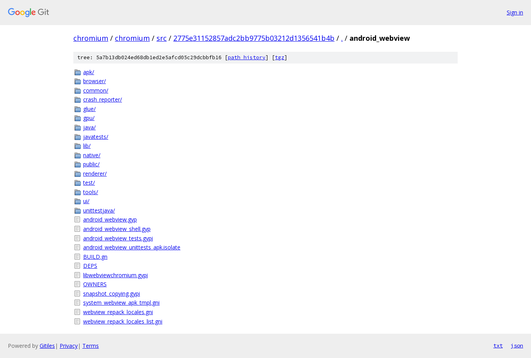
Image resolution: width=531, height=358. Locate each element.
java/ (89, 127)
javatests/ (95, 136)
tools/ (90, 192)
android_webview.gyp (110, 219)
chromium (90, 38)
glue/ (89, 109)
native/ (91, 155)
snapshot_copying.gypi (111, 293)
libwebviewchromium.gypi (115, 275)
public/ (91, 164)
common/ (95, 90)
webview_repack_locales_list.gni (122, 321)
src (161, 38)
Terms (90, 345)
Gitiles (47, 345)
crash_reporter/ (102, 99)
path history (247, 57)
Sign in (515, 12)
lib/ (87, 145)
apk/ (88, 72)
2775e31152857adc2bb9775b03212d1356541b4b (254, 38)
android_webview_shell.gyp (117, 229)
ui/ (86, 201)
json (517, 345)
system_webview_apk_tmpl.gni (121, 302)
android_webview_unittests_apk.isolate (131, 247)
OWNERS (95, 284)
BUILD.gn (95, 256)
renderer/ (95, 173)
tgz (279, 57)
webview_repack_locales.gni (118, 312)
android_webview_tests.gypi (118, 238)
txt (498, 345)
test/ (89, 182)
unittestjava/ (99, 210)
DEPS (90, 265)
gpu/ (89, 118)
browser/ (94, 81)
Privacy (69, 345)
